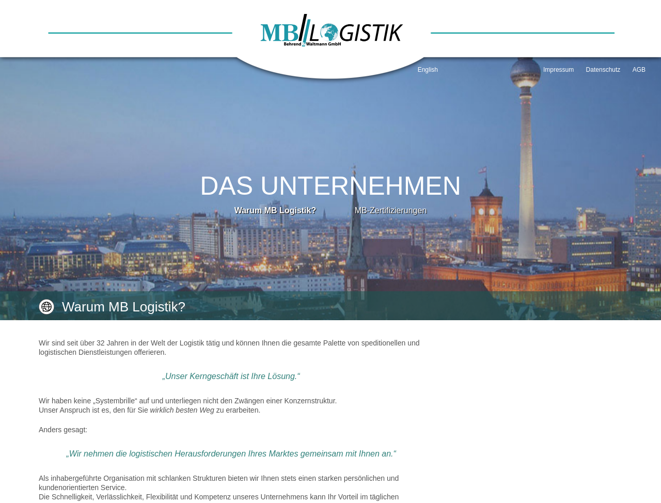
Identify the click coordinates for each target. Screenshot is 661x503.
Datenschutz (603, 69)
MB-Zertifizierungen (391, 210)
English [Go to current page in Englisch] (428, 69)
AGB (639, 69)
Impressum (558, 69)
